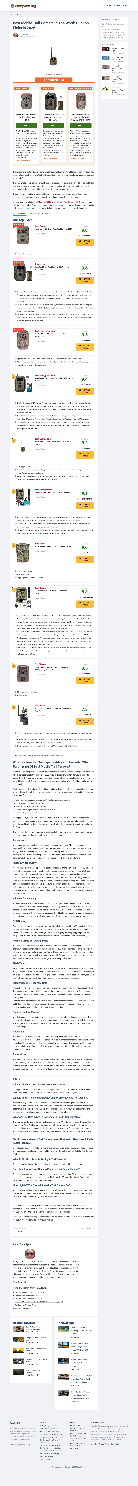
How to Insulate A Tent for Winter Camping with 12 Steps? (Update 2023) (81, 1337)
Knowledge (46, 214)
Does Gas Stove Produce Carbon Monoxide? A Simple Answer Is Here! (80, 1385)
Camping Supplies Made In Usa (50, 1435)
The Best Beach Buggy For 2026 (27, 1285)
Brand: (81, 235)
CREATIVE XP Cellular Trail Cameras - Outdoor (52, 493)
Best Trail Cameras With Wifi (117, 68)
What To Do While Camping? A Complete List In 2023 (77, 1418)
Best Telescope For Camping (49, 1444)
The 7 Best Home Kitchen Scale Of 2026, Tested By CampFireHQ (39, 1292)
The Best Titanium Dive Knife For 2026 (29, 1282)
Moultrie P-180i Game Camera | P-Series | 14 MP (53, 547)
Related (34, 214)
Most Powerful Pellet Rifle (48, 1419)
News (125, 5)
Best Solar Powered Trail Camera (117, 79)
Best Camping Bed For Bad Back (50, 1438)
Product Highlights (41, 234)
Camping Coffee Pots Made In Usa (51, 1441)
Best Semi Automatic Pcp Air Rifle (117, 90)
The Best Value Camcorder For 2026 (28, 1289)
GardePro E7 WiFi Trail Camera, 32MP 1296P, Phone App (54, 117)
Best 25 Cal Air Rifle (46, 1446)
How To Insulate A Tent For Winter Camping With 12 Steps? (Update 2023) (78, 1427)
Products (19, 214)
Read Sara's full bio (35, 1272)
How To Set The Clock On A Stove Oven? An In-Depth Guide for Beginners (81, 1369)
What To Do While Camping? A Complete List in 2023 (81, 1321)
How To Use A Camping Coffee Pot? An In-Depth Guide (78, 1436)
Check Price (84, 242)
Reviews (117, 5)
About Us (94, 1434)
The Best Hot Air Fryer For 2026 (27, 1295)
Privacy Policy (104, 1434)
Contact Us (115, 1434)
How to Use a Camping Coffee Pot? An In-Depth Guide (80, 1353)
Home (109, 5)
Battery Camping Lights (48, 1416)
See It (27, 126)
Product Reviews (45, 1449)
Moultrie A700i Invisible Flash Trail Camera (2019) (26, 117)
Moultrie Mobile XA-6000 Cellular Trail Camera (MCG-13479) (81, 117)
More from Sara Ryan (23, 1298)
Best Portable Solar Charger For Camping (50, 1431)
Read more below (23, 161)
